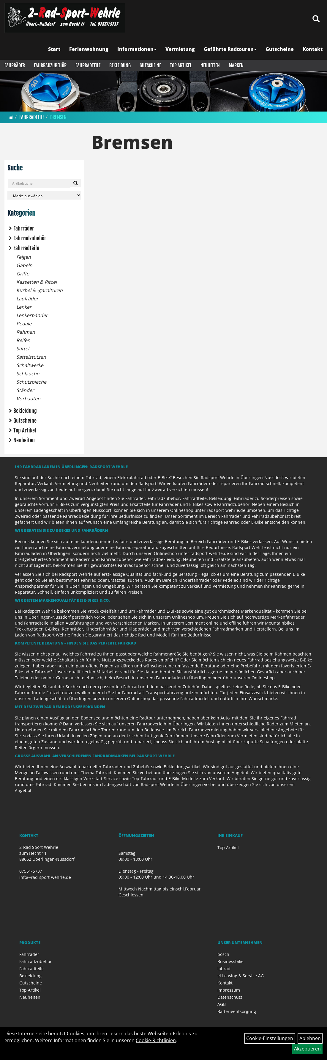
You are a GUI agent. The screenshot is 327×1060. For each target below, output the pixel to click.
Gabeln (24, 265)
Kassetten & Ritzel (36, 282)
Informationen (137, 49)
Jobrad (223, 968)
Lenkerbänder (32, 315)
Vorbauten (28, 398)
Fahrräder (14, 65)
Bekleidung (120, 65)
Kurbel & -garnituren (39, 290)
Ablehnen (310, 1038)
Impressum (228, 990)
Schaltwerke (29, 365)
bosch (223, 954)
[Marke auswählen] (44, 195)
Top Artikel (181, 65)
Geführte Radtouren (230, 49)
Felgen (23, 257)
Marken (236, 65)
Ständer (25, 390)
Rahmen (25, 332)
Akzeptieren (307, 1048)
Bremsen (58, 117)
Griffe (22, 273)
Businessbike (230, 961)
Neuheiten (210, 65)
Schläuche (27, 373)
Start (54, 49)
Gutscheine (280, 49)
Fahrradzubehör (50, 65)
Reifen (23, 340)
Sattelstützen (31, 357)
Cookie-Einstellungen (269, 1038)
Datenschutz (229, 997)
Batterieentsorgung (236, 1011)
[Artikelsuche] (316, 19)
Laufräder (27, 298)
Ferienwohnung (88, 49)
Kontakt (313, 49)
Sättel (22, 348)
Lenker (23, 307)
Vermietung (180, 49)
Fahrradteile (87, 65)
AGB (221, 1004)
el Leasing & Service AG (240, 976)
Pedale (23, 323)
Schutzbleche (31, 382)
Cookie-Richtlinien (156, 1040)
